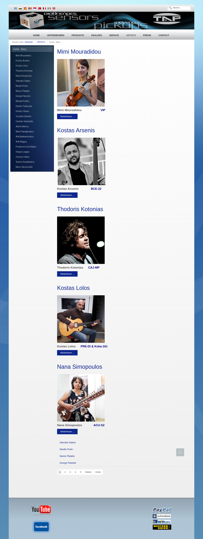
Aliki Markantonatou (25, 136)
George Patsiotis (23, 96)
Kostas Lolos (22, 65)
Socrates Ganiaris (23, 116)
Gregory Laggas (22, 151)
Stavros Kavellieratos (25, 162)
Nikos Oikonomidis (24, 167)
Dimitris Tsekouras (24, 106)
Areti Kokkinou (22, 126)
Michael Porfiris (22, 101)
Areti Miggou (21, 141)
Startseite (29, 42)
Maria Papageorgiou (25, 131)
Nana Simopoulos (24, 76)
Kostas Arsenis (22, 60)
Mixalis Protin (22, 86)
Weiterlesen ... (67, 116)
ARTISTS (41, 42)
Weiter (88, 472)
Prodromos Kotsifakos (26, 146)
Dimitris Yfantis (22, 111)
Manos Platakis (22, 91)
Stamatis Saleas (23, 81)
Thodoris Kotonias (24, 70)
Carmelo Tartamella (24, 121)
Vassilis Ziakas (22, 157)
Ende (98, 472)
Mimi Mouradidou (23, 55)
